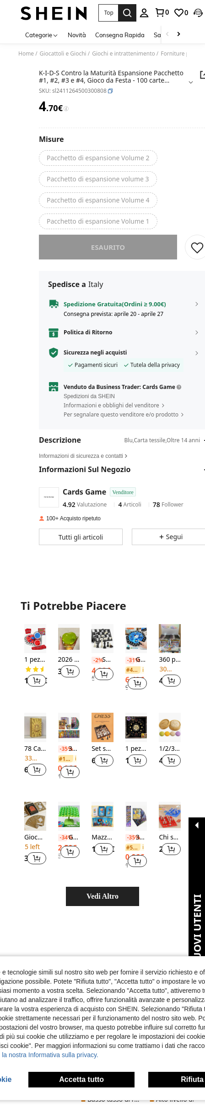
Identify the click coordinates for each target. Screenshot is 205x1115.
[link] (161, 12)
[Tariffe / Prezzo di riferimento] (66, 109)
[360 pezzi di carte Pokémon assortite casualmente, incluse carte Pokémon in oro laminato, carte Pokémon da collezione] (170, 645)
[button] (108, 13)
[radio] (98, 158)
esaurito (108, 253)
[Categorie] (42, 35)
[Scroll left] (167, 35)
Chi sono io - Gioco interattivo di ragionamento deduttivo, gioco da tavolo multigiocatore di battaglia (170, 844)
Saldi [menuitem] (160, 35)
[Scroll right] (178, 35)
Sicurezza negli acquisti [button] (95, 359)
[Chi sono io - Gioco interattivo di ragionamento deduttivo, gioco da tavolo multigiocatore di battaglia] (170, 822)
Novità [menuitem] (77, 35)
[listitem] (35, 667)
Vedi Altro (102, 903)
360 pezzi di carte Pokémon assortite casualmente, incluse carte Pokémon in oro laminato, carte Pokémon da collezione (170, 666)
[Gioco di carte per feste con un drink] (35, 822)
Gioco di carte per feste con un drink (35, 844)
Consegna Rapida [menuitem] (120, 35)
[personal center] (144, 12)
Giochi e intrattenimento (123, 54)
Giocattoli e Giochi (63, 54)
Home (26, 54)
